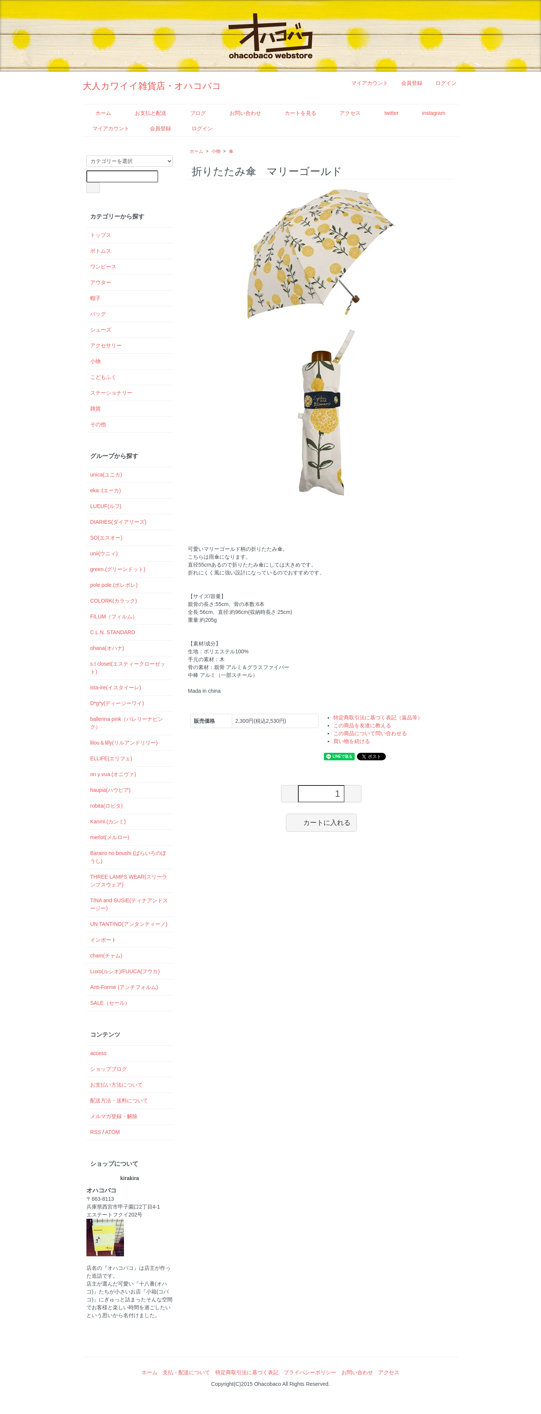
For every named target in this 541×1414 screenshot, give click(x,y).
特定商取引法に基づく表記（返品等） (378, 718)
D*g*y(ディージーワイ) (117, 703)
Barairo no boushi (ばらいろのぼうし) (128, 857)
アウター (100, 282)
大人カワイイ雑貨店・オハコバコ (152, 86)
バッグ (98, 314)
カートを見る (295, 113)
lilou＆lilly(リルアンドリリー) (124, 743)
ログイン (442, 83)
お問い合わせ (240, 113)
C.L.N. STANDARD (112, 632)
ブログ (192, 113)
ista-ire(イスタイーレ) (115, 687)
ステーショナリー (111, 393)
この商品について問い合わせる (370, 733)
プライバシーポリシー (310, 1372)
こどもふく (103, 377)
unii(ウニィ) (104, 553)
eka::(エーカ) (105, 490)
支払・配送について (186, 1372)
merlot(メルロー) (109, 837)
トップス (100, 235)
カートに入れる (321, 822)
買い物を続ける (351, 741)
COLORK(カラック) (113, 601)
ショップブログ (108, 1069)
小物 (216, 151)
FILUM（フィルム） (114, 617)
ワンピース (103, 267)
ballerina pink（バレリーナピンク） (126, 723)
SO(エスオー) (106, 538)
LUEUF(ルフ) (105, 506)
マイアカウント (365, 83)
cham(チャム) (106, 956)
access (98, 1053)
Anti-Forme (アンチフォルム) (124, 987)
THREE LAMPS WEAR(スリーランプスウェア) (128, 881)
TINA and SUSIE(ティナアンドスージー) (129, 904)
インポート (103, 940)
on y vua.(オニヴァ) (113, 774)
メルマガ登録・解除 (114, 1116)
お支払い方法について (116, 1085)
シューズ (100, 330)
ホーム (98, 113)
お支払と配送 (145, 113)
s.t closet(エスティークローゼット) (127, 668)
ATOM (112, 1132)
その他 (98, 424)
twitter (385, 113)
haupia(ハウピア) (110, 790)
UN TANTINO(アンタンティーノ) (129, 924)
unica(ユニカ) (106, 475)
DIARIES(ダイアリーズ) (118, 522)
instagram (428, 113)
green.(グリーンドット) (117, 569)
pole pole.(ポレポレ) (114, 585)
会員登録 (407, 83)
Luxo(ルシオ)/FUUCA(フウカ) (125, 971)
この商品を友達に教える (362, 725)
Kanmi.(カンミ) (108, 822)
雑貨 (95, 409)
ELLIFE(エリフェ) (111, 758)
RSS (95, 1132)
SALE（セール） (110, 1003)
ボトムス (100, 251)
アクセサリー (106, 345)
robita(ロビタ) (106, 806)
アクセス (345, 113)
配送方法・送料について (119, 1100)
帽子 (95, 298)
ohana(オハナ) (107, 648)
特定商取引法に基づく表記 (246, 1372)
